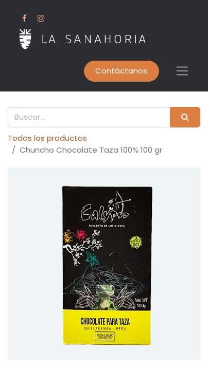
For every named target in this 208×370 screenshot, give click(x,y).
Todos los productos (47, 138)
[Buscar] (185, 117)
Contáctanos (121, 70)
